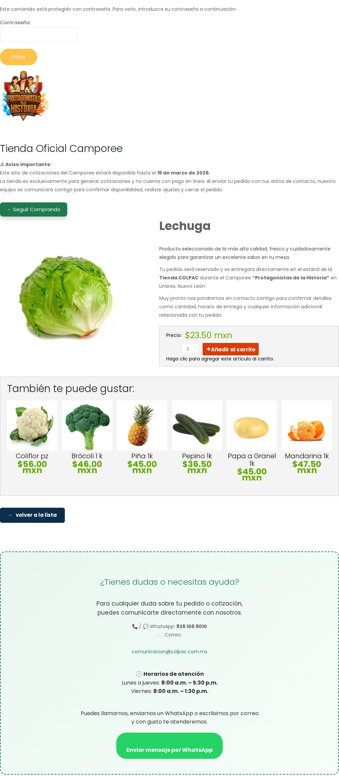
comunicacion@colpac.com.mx (169, 653)
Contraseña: (38, 30)
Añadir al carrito (233, 349)
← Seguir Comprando (33, 209)
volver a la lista (36, 515)
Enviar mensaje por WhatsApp (169, 751)
